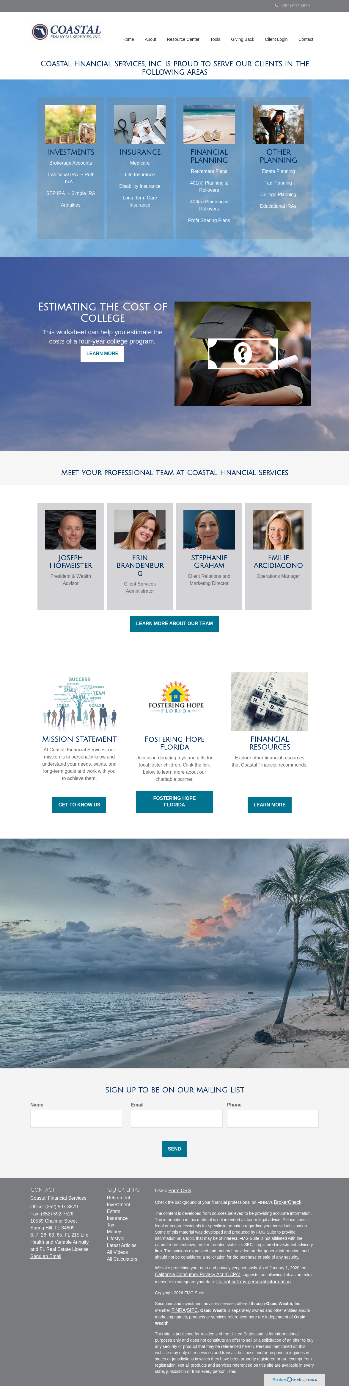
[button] (152, 33)
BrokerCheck (287, 1202)
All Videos (117, 1252)
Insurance (117, 1218)
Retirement (118, 1197)
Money (114, 1231)
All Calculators (122, 1259)
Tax (110, 1224)
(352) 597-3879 (292, 5)
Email (137, 1104)
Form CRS (180, 1190)
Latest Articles (122, 1245)
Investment (118, 1204)
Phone (234, 1104)
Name (36, 1104)
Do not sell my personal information (253, 1281)
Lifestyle (116, 1238)
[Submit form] (174, 1149)
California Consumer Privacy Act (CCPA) (197, 1274)
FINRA (178, 1310)
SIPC (192, 1310)
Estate (113, 1211)
